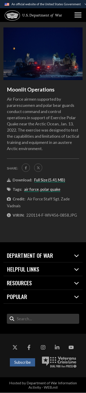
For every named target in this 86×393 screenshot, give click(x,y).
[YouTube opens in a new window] (71, 347)
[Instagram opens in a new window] (43, 347)
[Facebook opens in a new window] (29, 347)
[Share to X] (38, 168)
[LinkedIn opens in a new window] (57, 347)
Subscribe (22, 362)
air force (31, 189)
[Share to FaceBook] (26, 168)
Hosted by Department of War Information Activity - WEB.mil (43, 385)
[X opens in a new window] (15, 347)
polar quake (50, 189)
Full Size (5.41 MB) (49, 180)
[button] (78, 15)
